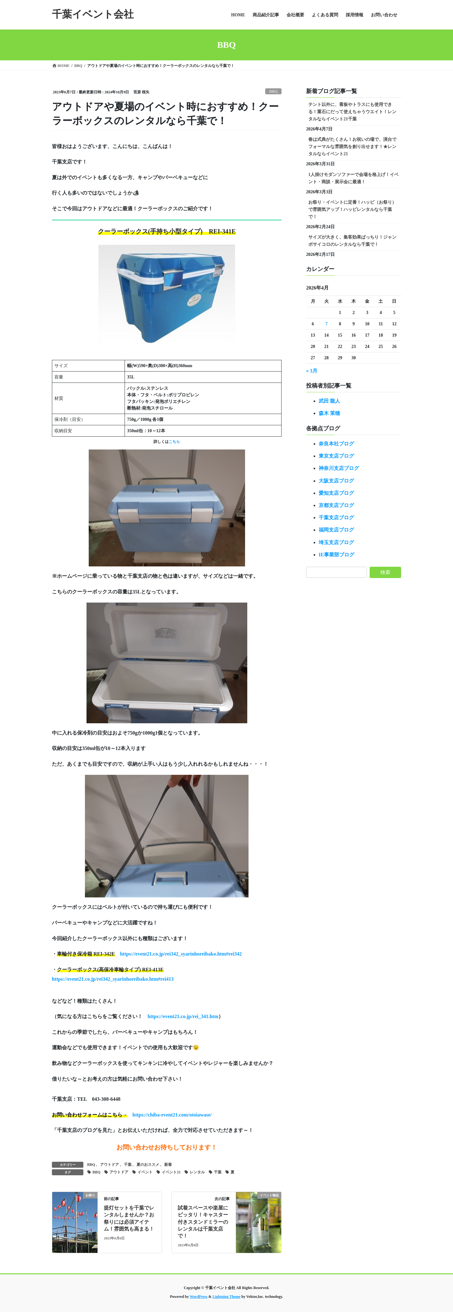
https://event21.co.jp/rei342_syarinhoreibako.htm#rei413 (113, 979)
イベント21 (171, 1172)
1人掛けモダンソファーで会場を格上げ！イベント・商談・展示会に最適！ (353, 178)
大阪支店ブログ (336, 480)
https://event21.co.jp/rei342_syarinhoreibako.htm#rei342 (181, 953)
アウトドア (109, 1164)
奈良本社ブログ (336, 443)
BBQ (273, 91)
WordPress (198, 1296)
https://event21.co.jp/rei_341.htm (183, 1016)
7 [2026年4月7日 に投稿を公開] (326, 324)
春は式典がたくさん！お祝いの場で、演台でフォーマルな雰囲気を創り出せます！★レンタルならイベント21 (352, 146)
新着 (168, 1164)
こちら (174, 441)
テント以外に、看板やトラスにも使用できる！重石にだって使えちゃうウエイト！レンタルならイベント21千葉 (352, 111)
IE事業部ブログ (336, 554)
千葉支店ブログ (336, 517)
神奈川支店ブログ (339, 468)
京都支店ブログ (336, 505)
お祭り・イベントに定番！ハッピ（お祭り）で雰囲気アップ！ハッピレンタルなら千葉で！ (352, 209)
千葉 (127, 1164)
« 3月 (311, 370)
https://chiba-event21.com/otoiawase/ (172, 1114)
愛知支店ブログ (336, 493)
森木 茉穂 (329, 413)
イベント (145, 1172)
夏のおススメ (148, 1164)
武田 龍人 (329, 401)
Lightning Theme (226, 1296)
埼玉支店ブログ (336, 542)
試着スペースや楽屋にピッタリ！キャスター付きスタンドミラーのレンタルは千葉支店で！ (203, 1222)
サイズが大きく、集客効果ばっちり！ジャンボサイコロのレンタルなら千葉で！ (352, 241)
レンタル (197, 1172)
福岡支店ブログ (336, 529)
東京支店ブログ (336, 456)
